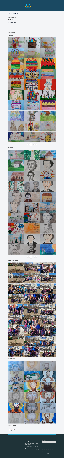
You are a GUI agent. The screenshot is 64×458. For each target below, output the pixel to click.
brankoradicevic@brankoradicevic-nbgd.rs (32, 450)
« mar (48, 453)
